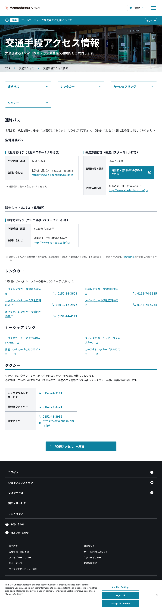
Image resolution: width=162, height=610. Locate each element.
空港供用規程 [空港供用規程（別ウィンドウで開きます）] (90, 563)
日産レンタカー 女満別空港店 (101, 291)
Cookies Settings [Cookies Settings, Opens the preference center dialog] (120, 587)
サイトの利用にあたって (96, 551)
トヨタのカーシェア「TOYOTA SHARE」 (22, 340)
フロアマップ (15, 513)
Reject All (120, 595)
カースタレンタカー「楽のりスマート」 (102, 351)
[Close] (156, 594)
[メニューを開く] (153, 7)
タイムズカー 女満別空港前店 (101, 302)
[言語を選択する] (136, 8)
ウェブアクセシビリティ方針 (23, 568)
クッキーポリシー (92, 557)
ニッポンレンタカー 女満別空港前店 (23, 302)
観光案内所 (129, 256)
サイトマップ (15, 563)
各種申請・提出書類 (19, 551)
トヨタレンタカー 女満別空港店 (23, 291)
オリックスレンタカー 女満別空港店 (23, 314)
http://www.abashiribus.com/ (128, 190)
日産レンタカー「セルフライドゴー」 (22, 351)
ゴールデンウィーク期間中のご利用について (46, 20)
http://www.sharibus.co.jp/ (52, 242)
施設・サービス (17, 503)
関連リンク (89, 546)
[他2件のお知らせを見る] (151, 20)
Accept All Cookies (120, 603)
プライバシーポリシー (20, 557)
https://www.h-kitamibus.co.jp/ (52, 175)
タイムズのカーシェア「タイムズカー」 (102, 340)
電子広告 (13, 546)
